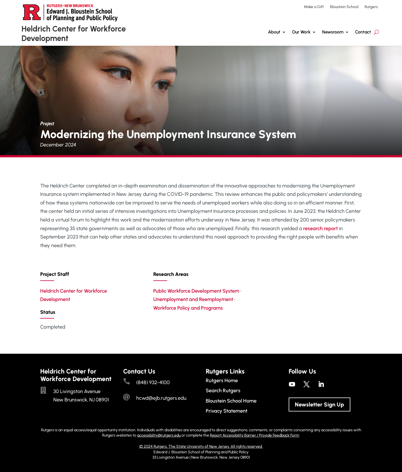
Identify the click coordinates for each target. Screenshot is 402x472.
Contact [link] (363, 32)
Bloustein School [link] (344, 7)
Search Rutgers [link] (223, 390)
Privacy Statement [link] (226, 411)
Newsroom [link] (332, 32)
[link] (292, 384)
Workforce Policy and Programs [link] (188, 308)
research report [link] (320, 228)
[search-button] (376, 32)
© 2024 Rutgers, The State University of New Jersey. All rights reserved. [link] (201, 446)
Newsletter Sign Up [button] (319, 404)
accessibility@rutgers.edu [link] (159, 435)
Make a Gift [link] (314, 7)
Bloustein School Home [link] (231, 401)
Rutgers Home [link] (222, 380)
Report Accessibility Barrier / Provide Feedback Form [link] (254, 435)
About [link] (274, 32)
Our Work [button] (301, 32)
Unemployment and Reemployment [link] (193, 299)
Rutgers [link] (371, 7)
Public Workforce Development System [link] (196, 291)
